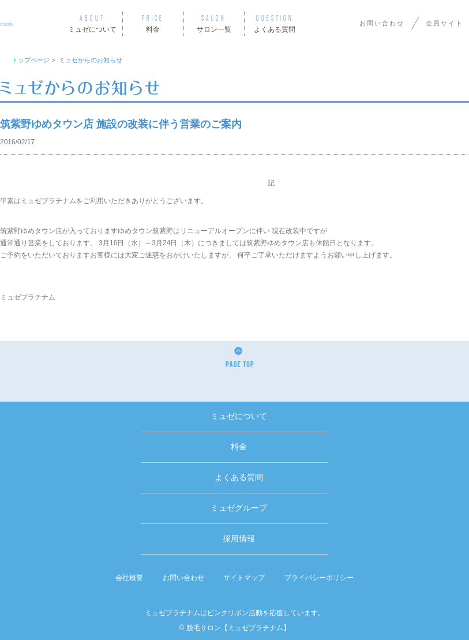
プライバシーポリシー (319, 578)
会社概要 (129, 578)
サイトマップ (244, 578)
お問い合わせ (381, 23)
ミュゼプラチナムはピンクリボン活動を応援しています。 (235, 613)
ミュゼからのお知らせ (90, 60)
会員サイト (444, 23)
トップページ (31, 60)
